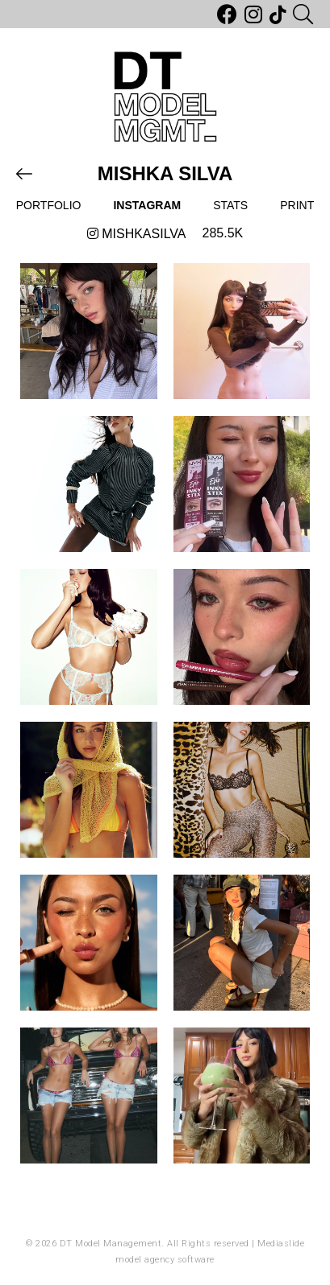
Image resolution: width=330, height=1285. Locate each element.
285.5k (223, 233)
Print (297, 205)
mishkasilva (136, 234)
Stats (230, 205)
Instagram (147, 205)
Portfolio (48, 205)
